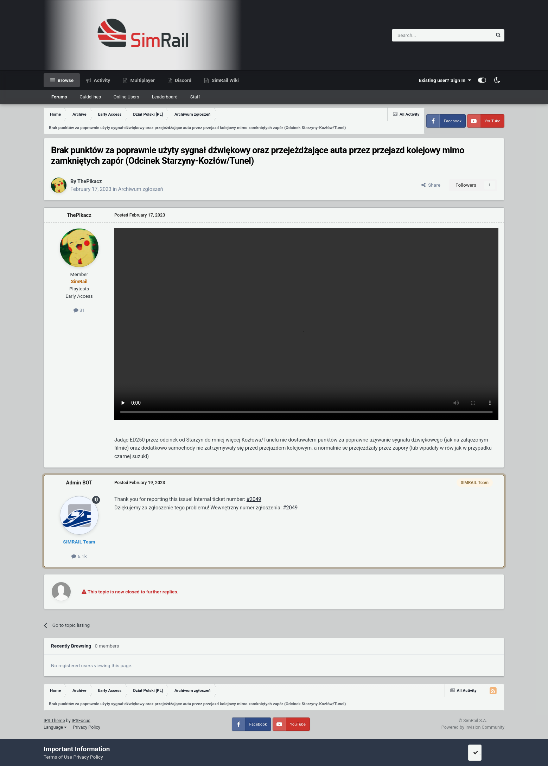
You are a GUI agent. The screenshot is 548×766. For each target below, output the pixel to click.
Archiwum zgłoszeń (140, 189)
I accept (484, 752)
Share (430, 185)
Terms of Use (58, 757)
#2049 (254, 499)
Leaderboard (165, 96)
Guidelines (90, 96)
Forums (59, 96)
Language (55, 727)
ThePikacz (89, 181)
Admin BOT (79, 482)
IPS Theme (54, 720)
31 (79, 310)
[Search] (425, 35)
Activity (101, 80)
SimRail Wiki (224, 80)
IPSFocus (81, 720)
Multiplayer (142, 80)
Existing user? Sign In (445, 80)
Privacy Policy (86, 727)
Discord (182, 80)
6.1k (79, 556)
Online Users (126, 96)
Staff (195, 96)
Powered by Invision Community (472, 727)
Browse (65, 80)
